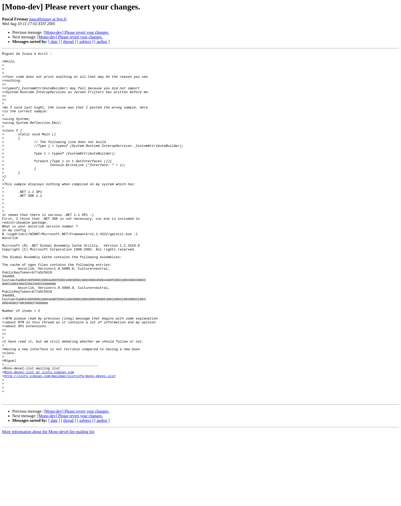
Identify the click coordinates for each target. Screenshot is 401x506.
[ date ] (54, 41)
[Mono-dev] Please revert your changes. (76, 32)
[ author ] (102, 41)
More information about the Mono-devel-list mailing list (48, 501)
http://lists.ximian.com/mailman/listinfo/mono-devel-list (60, 441)
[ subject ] (85, 41)
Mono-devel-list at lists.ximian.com (39, 436)
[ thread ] (68, 41)
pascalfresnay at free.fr (47, 19)
